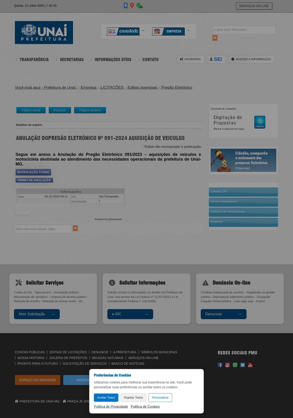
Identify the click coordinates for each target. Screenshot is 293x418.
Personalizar (160, 397)
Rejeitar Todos (133, 397)
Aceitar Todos (106, 397)
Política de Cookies (145, 407)
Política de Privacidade (111, 407)
